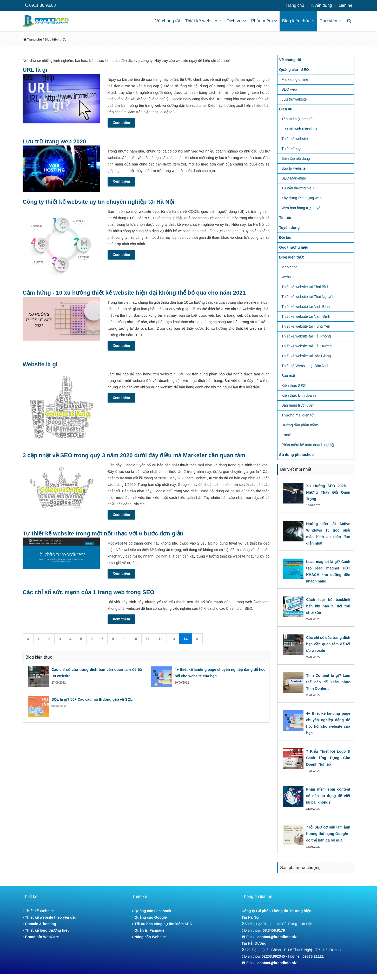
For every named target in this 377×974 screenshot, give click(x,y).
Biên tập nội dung (295, 158)
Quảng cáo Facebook (151, 911)
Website (287, 277)
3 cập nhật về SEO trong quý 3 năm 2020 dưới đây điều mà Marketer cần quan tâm (134, 455)
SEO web (289, 89)
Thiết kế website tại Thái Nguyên (307, 297)
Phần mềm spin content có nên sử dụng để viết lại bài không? (328, 795)
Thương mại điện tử (297, 415)
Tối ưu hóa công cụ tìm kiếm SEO (162, 924)
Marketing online (294, 79)
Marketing (289, 267)
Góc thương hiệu (293, 247)
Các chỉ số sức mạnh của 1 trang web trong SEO (88, 592)
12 (160, 639)
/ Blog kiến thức (54, 39)
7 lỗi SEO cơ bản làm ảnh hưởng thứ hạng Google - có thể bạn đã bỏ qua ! (328, 833)
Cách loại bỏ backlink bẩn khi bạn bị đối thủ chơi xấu (328, 606)
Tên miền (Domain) (297, 119)
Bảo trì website (293, 168)
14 (185, 639)
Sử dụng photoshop (296, 455)
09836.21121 (313, 956)
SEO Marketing (293, 178)
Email (285, 435)
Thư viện (330, 20)
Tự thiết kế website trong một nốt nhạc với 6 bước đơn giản (103, 533)
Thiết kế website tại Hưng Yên (305, 326)
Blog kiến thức (298, 20)
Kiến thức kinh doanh (298, 395)
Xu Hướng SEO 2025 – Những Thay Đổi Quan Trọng (328, 492)
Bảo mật (288, 376)
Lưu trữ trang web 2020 (54, 141)
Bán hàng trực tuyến (297, 405)
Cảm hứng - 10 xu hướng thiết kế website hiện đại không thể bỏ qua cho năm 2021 (134, 292)
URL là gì (35, 70)
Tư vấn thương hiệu (297, 188)
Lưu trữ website (294, 99)
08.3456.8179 (274, 930)
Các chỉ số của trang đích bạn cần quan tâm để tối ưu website (328, 644)
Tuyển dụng (321, 5)
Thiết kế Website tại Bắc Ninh (305, 366)
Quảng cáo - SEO (294, 70)
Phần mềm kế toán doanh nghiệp (308, 445)
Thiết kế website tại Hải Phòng (306, 336)
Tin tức (285, 218)
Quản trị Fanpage (148, 930)
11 (148, 639)
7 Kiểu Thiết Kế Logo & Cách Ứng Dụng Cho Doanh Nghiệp (328, 757)
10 (135, 639)
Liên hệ (345, 5)
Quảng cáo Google (149, 917)
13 (173, 639)
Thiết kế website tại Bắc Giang (306, 356)
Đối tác (285, 237)
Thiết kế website (203, 20)
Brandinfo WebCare (41, 937)
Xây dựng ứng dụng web (301, 198)
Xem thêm (121, 123)
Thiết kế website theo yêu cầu (49, 917)
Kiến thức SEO (293, 385)
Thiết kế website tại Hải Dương (306, 346)
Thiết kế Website (38, 911)
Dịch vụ (236, 20)
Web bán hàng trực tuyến (301, 208)
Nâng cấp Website (149, 937)
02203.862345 (273, 956)
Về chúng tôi (167, 20)
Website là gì (40, 364)
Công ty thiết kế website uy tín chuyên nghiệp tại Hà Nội (98, 201)
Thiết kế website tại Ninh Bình (305, 306)
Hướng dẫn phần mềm (299, 425)
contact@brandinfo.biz (277, 937)
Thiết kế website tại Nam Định (305, 316)
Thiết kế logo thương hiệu (46, 930)
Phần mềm (264, 20)
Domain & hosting (39, 924)
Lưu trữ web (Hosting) (299, 129)
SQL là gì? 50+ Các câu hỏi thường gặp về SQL (92, 699)
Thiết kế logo (291, 149)
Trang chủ (295, 5)
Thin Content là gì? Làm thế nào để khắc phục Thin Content (328, 682)
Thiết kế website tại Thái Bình (305, 287)
